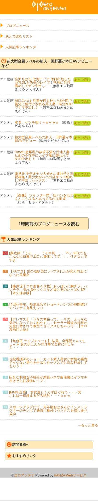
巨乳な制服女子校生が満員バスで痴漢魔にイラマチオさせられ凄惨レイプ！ (48, 379)
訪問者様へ (18, 444)
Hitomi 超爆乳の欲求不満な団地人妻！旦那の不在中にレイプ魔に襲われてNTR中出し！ (44, 155)
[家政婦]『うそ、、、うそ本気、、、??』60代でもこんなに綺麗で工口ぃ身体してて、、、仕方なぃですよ (48, 256)
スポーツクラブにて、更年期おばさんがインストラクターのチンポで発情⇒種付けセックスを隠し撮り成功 (48, 410)
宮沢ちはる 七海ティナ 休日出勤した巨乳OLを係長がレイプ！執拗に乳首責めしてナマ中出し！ (43, 82)
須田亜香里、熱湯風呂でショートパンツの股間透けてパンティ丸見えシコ (48, 306)
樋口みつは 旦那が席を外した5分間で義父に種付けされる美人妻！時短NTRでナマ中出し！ (44, 104)
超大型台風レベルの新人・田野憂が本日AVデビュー (43, 139)
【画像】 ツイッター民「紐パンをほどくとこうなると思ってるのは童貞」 (44, 197)
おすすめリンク (21, 455)
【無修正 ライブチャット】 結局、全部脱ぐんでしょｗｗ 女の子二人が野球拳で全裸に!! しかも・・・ (47, 344)
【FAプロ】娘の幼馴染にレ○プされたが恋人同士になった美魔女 (48, 273)
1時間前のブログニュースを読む (49, 224)
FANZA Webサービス (70, 475)
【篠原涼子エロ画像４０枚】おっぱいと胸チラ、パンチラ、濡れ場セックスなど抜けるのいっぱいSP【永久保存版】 (48, 289)
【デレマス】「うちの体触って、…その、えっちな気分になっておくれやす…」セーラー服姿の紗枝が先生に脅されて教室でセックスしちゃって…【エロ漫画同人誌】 (48, 324)
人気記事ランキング (20, 47)
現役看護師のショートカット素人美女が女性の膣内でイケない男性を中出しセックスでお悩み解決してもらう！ (48, 362)
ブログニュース (17, 26)
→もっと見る (88, 425)
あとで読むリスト (19, 36)
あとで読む (82, 80)
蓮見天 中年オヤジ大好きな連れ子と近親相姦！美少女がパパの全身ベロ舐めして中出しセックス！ (44, 177)
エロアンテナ (49, 3)
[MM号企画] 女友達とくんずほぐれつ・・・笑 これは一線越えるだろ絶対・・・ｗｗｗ (47, 394)
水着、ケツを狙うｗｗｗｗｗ (37, 122)
